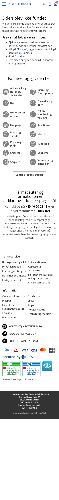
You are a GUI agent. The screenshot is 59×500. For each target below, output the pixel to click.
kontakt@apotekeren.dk (22, 326)
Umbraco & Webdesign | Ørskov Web (30, 413)
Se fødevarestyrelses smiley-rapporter (41, 276)
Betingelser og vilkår (14, 262)
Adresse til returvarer (34, 268)
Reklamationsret (38, 262)
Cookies (7, 313)
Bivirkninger (9, 317)
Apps (31, 305)
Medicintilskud (36, 309)
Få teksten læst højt (40, 282)
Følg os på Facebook (19, 333)
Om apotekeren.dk (13, 296)
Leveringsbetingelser (15, 271)
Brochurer (34, 296)
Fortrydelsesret (11, 280)
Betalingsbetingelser (15, 275)
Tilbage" (22, 49)
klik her (44, 211)
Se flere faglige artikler (29, 175)
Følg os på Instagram (20, 340)
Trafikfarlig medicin (39, 314)
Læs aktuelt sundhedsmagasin (13, 306)
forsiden (20, 56)
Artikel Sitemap (11, 379)
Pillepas (6, 300)
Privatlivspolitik (11, 266)
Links (31, 300)
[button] (4, 4)
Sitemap (29, 379)
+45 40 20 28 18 (36, 206)
